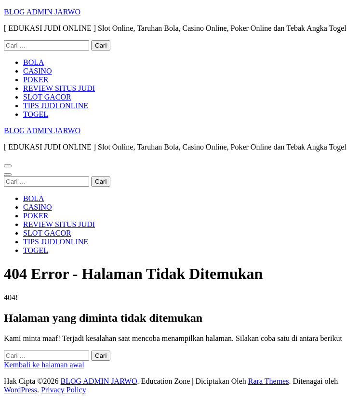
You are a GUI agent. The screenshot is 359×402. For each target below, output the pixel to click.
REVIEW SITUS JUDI (59, 88)
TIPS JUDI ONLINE (55, 105)
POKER (35, 79)
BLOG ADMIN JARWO (42, 12)
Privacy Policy (63, 390)
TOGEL (35, 114)
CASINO (37, 71)
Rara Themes (268, 381)
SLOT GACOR (47, 97)
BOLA (33, 62)
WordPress (20, 390)
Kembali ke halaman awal (44, 365)
